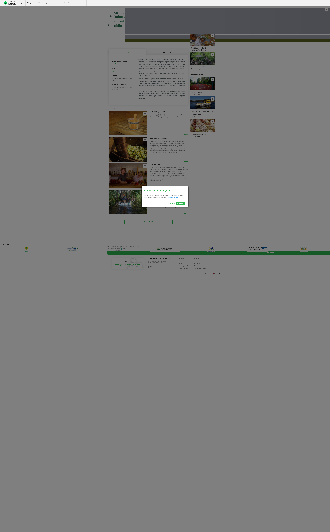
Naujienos (71, 3)
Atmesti (172, 204)
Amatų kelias (81, 3)
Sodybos (21, 3)
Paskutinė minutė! (60, 3)
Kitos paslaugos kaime (45, 3)
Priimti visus (180, 204)
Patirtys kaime (31, 3)
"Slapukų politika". (173, 197)
